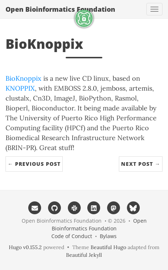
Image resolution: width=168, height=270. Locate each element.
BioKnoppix (23, 78)
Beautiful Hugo (108, 247)
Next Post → (140, 163)
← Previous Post (34, 163)
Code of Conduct (71, 236)
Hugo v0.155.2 (25, 247)
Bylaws (108, 236)
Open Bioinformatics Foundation (60, 9)
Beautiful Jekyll (84, 255)
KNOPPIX (20, 88)
